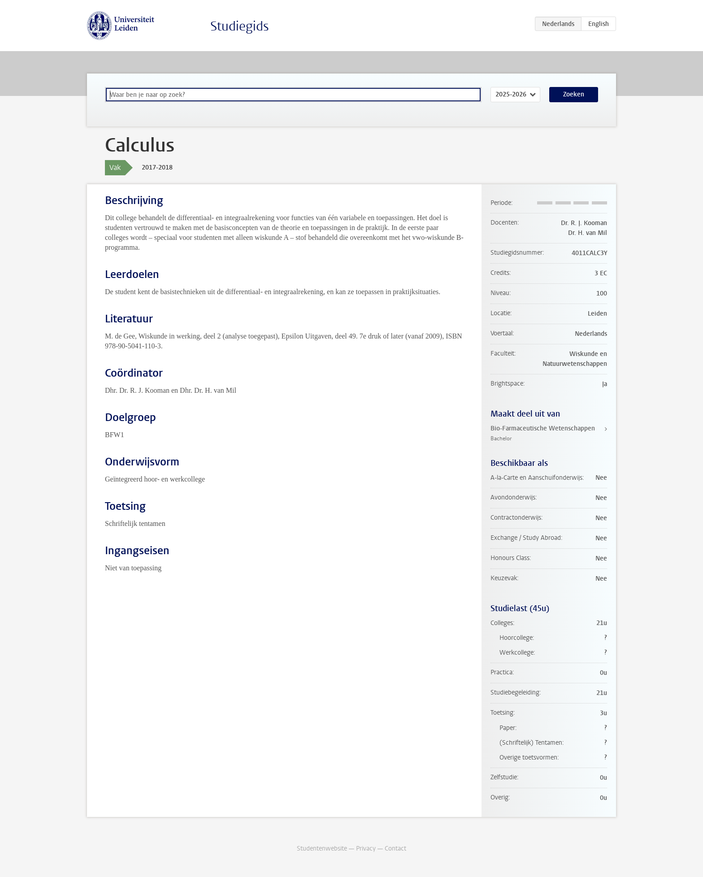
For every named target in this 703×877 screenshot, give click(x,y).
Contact (395, 848)
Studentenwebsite (322, 848)
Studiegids (239, 26)
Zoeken (573, 94)
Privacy (366, 848)
